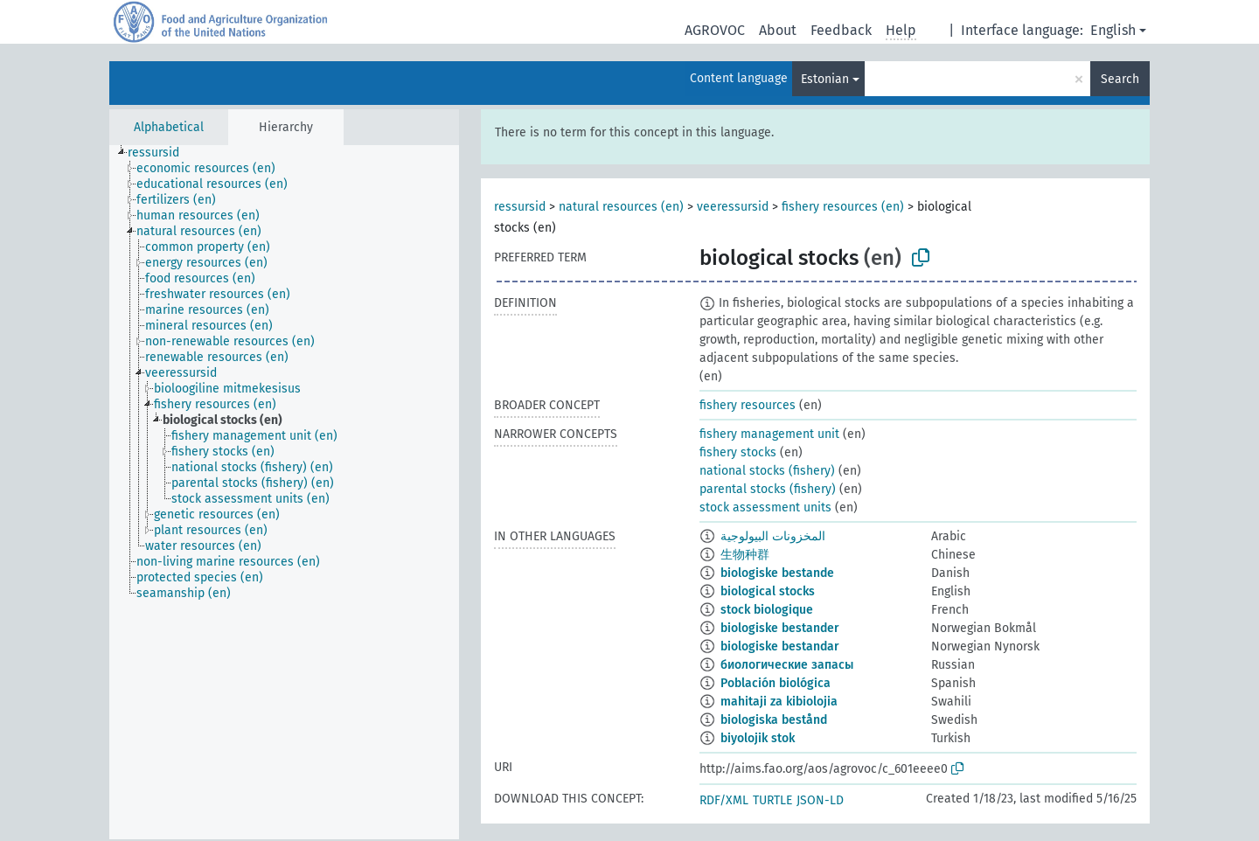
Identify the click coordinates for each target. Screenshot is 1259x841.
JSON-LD (820, 800)
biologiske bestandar (779, 646)
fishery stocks (737, 452)
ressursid (520, 206)
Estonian (825, 79)
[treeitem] (161, 153)
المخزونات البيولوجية (772, 536)
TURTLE (772, 800)
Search (1120, 79)
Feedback (841, 30)
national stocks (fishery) (767, 470)
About (777, 30)
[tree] (284, 492)
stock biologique (766, 609)
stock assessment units (765, 507)
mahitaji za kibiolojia (779, 701)
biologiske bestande (777, 573)
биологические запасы (786, 664)
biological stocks (767, 591)
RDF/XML (723, 800)
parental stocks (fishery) (767, 489)
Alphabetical (169, 127)
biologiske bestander (779, 628)
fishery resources (747, 405)
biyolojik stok (757, 738)
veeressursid (733, 206)
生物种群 (744, 554)
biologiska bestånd (773, 719)
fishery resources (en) (843, 206)
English (1113, 30)
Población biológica (775, 683)
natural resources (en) (621, 206)
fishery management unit (769, 434)
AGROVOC (715, 30)
